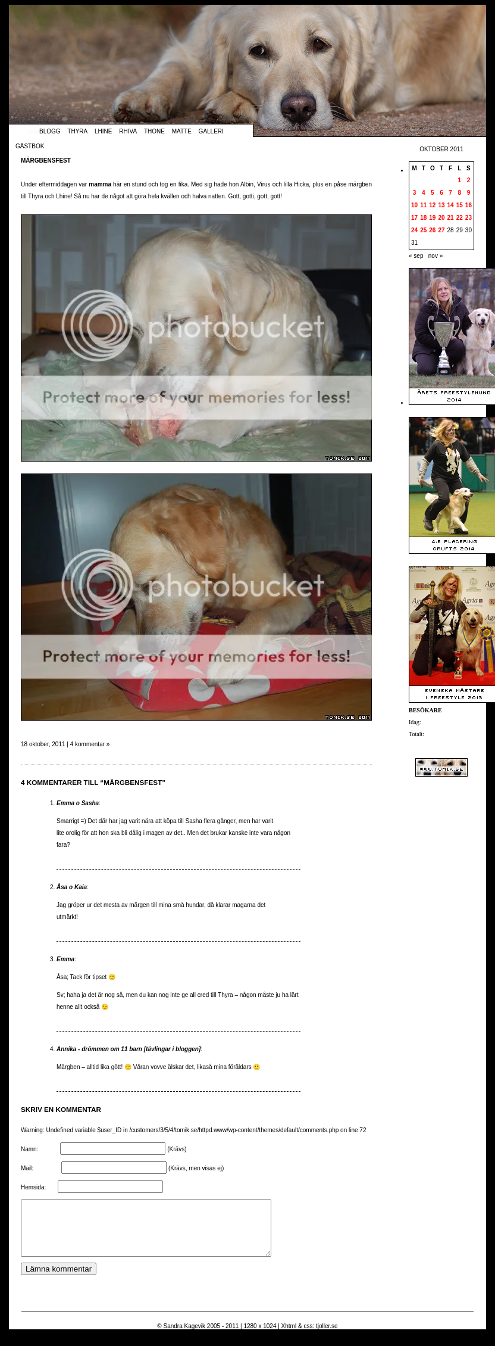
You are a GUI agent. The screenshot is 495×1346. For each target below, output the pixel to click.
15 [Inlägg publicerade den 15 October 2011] (459, 205)
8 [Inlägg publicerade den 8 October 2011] (459, 192)
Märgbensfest (46, 160)
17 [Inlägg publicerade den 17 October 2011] (414, 217)
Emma (65, 959)
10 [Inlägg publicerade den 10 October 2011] (414, 205)
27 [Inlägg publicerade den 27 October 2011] (441, 230)
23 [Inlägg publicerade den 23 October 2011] (468, 217)
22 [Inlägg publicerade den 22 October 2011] (459, 217)
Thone (154, 131)
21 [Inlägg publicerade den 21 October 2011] (450, 217)
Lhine (103, 131)
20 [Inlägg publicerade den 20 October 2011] (441, 217)
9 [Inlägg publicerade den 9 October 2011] (469, 192)
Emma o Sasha (78, 803)
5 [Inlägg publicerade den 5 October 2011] (432, 192)
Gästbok (29, 146)
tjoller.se (327, 1336)
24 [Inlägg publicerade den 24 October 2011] (414, 230)
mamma (100, 184)
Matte (182, 131)
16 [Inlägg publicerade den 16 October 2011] (468, 205)
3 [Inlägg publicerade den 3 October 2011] (414, 192)
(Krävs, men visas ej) (196, 1168)
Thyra (77, 131)
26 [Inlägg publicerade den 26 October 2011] (432, 230)
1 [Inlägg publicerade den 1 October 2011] (459, 180)
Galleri (211, 131)
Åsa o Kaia (72, 887)
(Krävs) (176, 1149)
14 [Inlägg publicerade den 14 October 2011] (450, 205)
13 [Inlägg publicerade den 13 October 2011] (441, 205)
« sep (416, 256)
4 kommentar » (90, 744)
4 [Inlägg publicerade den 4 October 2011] (423, 192)
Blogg (50, 131)
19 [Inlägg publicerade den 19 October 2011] (432, 217)
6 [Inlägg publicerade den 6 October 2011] (441, 192)
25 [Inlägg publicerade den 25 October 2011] (423, 230)
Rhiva (128, 131)
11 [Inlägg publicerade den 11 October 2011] (423, 205)
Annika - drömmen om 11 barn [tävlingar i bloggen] (128, 1049)
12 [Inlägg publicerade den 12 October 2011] (432, 205)
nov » (435, 256)
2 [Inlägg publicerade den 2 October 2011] (469, 180)
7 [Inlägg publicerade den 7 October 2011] (450, 192)
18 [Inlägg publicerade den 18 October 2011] (423, 217)
